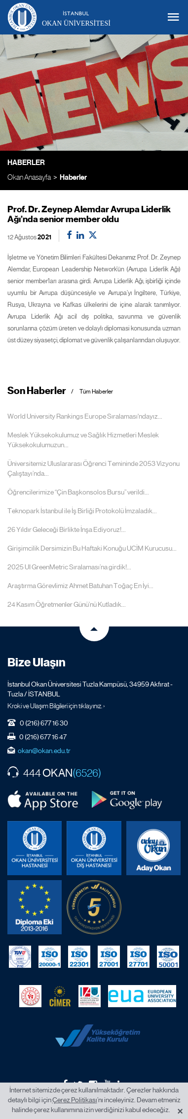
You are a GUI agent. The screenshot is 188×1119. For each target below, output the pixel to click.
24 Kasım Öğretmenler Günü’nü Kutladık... (66, 604)
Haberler (73, 177)
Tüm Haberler (96, 392)
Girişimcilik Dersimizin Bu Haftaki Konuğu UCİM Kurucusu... (92, 548)
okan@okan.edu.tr (44, 751)
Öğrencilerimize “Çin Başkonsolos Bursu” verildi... (78, 492)
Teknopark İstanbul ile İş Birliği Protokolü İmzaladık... (82, 511)
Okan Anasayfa (29, 177)
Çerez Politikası (74, 1100)
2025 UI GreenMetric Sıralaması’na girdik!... (69, 567)
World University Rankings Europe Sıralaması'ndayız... (84, 416)
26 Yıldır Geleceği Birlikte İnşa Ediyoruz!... (66, 529)
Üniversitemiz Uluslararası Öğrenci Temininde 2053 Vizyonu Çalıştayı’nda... (93, 468)
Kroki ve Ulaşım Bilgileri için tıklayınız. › (56, 706)
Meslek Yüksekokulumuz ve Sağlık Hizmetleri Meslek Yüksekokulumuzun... (83, 440)
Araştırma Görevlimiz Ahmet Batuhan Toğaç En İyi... (80, 586)
